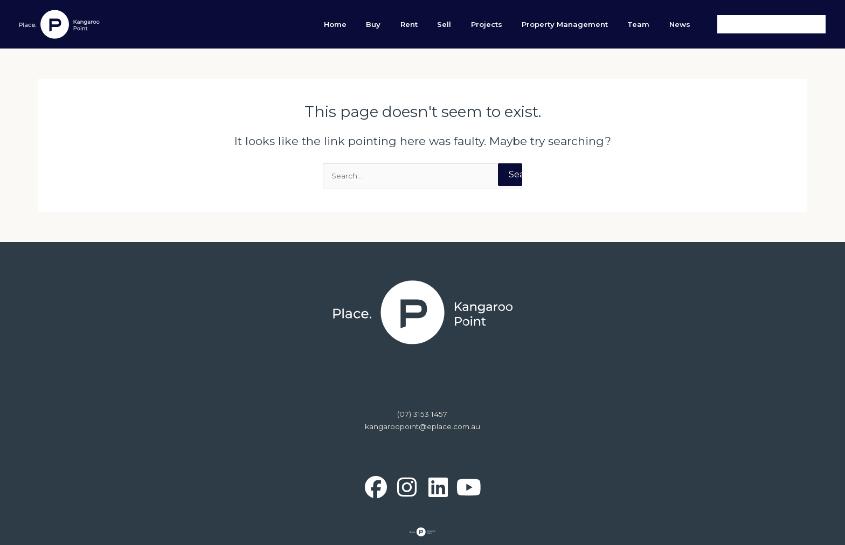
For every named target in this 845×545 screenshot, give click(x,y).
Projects (520, 24)
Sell (487, 24)
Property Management (589, 24)
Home (407, 24)
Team (653, 24)
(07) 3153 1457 (422, 414)
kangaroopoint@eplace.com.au (422, 426)
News (684, 24)
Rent (461, 24)
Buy (435, 24)
